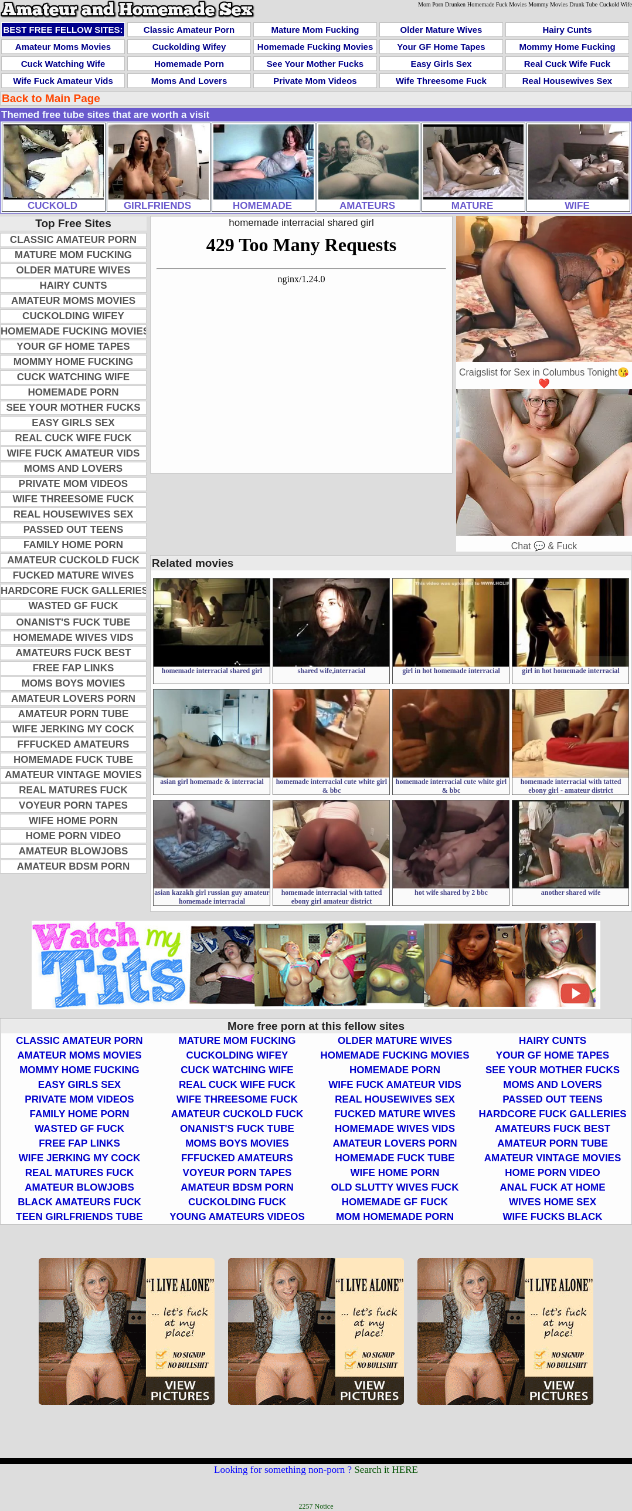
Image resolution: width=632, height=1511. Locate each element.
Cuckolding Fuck (237, 1202)
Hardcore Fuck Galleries (74, 590)
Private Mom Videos (314, 81)
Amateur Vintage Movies (73, 774)
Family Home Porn (73, 544)
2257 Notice (316, 1506)
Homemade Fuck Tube (73, 759)
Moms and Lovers (189, 81)
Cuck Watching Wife (63, 64)
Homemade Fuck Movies (496, 4)
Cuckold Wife (615, 4)
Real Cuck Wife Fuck (567, 64)
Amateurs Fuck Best (73, 652)
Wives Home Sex (552, 1202)
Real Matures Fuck (73, 790)
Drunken (455, 4)
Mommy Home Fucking (567, 47)
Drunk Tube (583, 4)
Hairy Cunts (567, 30)
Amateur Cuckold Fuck (73, 560)
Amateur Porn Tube (73, 713)
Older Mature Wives (441, 30)
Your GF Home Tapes (441, 47)
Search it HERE (386, 1469)
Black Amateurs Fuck (79, 1202)
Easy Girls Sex (440, 64)
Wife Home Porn (73, 820)
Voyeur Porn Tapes (73, 805)
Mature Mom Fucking (315, 30)
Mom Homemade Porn (395, 1216)
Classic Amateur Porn (189, 30)
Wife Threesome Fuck (441, 81)
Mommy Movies (548, 4)
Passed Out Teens (73, 529)
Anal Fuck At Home (552, 1187)
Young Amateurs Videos (236, 1216)
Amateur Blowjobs (73, 851)
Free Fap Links (73, 668)
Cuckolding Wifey (189, 47)
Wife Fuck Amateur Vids (63, 81)
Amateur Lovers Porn (73, 698)
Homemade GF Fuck (395, 1202)
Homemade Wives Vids (73, 637)
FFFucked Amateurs (74, 744)
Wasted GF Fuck (73, 605)
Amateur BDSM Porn (73, 866)
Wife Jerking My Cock (73, 729)
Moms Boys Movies (73, 683)
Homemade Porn (189, 64)
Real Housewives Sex (567, 81)
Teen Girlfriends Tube (79, 1216)
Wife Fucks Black (553, 1216)
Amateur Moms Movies (63, 47)
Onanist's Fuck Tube (73, 622)
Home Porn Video (73, 835)
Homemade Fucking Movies (315, 47)
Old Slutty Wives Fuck (395, 1187)
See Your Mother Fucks (315, 64)
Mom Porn (430, 4)
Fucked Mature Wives (73, 575)
